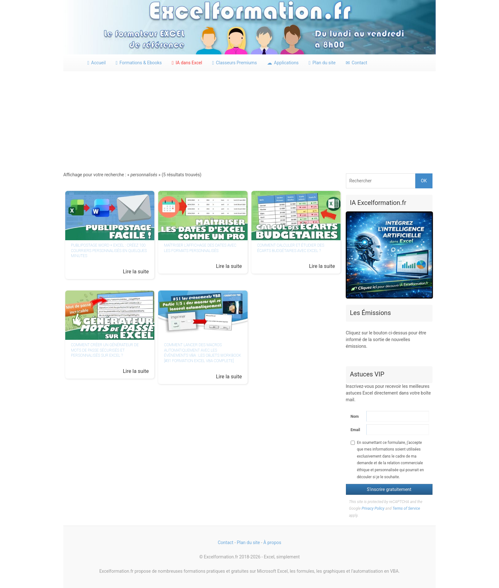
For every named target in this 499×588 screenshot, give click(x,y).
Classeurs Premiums (234, 63)
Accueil (96, 63)
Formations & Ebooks (139, 63)
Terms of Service (406, 508)
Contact (356, 63)
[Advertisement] (249, 119)
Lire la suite (136, 272)
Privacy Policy (373, 508)
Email (355, 430)
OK (424, 180)
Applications (283, 63)
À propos (272, 542)
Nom (355, 416)
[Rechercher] (380, 180)
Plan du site (322, 63)
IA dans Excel (187, 63)
